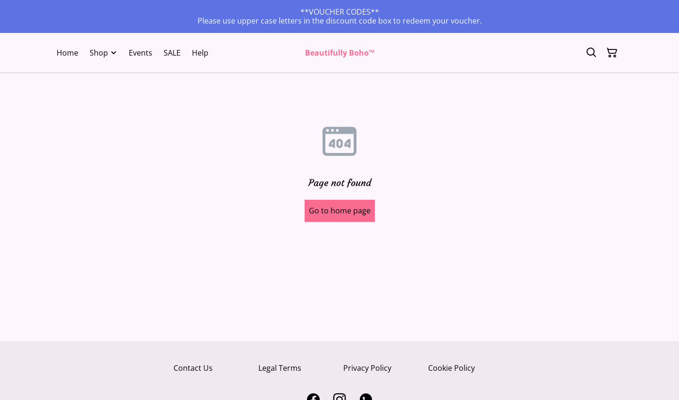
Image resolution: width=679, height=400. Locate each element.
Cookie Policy (451, 368)
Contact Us (193, 368)
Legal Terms (279, 368)
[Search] (591, 52)
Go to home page (340, 210)
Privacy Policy (367, 368)
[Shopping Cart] (612, 52)
